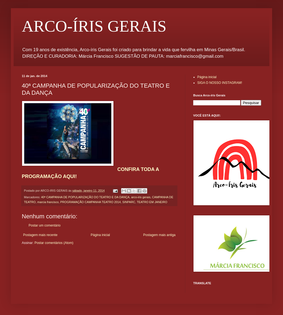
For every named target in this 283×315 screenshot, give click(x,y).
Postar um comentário (44, 225)
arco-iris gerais (140, 197)
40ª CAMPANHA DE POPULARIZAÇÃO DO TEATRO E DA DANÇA (85, 197)
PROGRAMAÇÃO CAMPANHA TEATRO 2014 (90, 202)
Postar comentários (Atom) (54, 243)
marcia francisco (48, 202)
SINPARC (128, 202)
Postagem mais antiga (159, 235)
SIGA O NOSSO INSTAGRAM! (219, 83)
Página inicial (100, 235)
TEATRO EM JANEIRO (152, 202)
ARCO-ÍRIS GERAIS (94, 26)
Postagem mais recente (40, 235)
